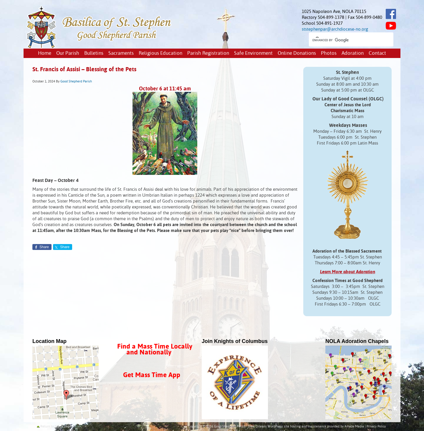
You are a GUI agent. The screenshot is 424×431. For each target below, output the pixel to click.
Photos (329, 53)
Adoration (353, 53)
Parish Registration (208, 53)
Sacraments (121, 53)
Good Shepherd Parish (76, 81)
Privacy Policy (376, 426)
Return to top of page (55, 426)
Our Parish (67, 53)
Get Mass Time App (151, 375)
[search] (345, 40)
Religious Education (160, 53)
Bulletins (93, 53)
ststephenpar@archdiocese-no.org (335, 29)
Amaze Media (354, 426)
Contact (377, 53)
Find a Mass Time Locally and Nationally (154, 349)
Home (44, 53)
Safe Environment (253, 53)
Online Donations (297, 53)
